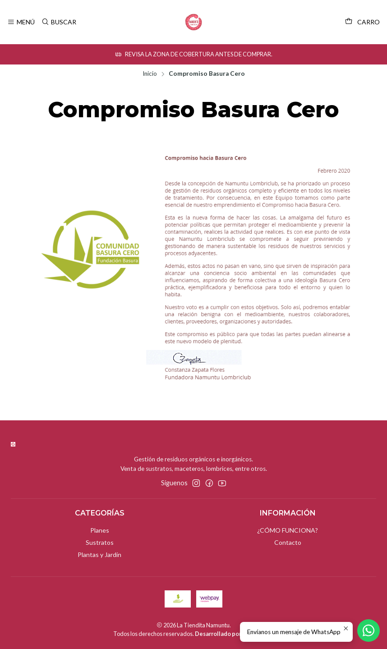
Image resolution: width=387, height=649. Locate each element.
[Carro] (362, 22)
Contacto (287, 542)
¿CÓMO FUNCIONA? (287, 530)
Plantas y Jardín (99, 554)
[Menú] (21, 22)
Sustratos (100, 542)
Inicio (150, 74)
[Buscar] (58, 22)
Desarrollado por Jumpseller (233, 633)
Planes (99, 530)
